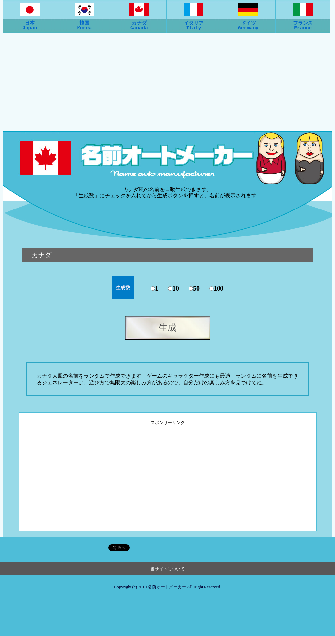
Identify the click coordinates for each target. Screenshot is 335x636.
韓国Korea (84, 22)
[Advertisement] (167, 82)
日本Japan (30, 22)
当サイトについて (167, 568)
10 (175, 288)
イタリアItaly (193, 22)
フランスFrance (303, 22)
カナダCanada (139, 22)
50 (196, 288)
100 (218, 288)
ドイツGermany (248, 22)
